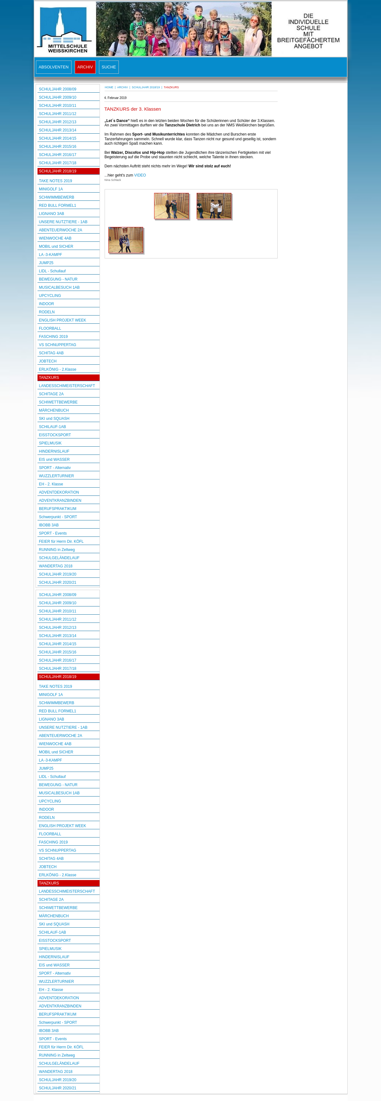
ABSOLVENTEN (54, 67)
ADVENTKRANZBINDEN (60, 500)
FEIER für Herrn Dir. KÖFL (61, 541)
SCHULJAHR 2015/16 (58, 146)
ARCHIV (85, 67)
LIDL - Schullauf (52, 271)
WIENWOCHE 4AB (55, 238)
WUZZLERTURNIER (56, 476)
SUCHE (109, 67)
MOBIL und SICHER (56, 246)
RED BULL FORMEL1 (57, 205)
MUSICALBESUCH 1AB (59, 287)
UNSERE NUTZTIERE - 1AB (63, 222)
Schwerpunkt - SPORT (58, 517)
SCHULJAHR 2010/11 (58, 105)
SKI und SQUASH (54, 418)
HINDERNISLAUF (54, 451)
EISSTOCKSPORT (55, 435)
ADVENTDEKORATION (59, 492)
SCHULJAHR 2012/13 (58, 122)
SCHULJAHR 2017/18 (58, 163)
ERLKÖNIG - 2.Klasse (58, 369)
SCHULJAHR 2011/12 (58, 114)
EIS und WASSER (54, 459)
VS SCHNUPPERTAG (57, 345)
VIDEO (140, 175)
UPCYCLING (50, 295)
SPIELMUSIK (50, 443)
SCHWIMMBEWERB (56, 197)
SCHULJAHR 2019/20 (58, 574)
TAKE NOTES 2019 (55, 181)
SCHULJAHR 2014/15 (58, 138)
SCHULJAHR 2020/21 (58, 582)
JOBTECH (48, 361)
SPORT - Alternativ (55, 468)
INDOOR (46, 304)
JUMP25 (46, 263)
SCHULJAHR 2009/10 (58, 97)
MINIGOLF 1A (51, 189)
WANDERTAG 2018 (55, 566)
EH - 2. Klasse (51, 484)
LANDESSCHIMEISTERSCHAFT (67, 386)
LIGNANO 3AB (51, 214)
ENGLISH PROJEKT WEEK (62, 320)
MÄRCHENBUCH (54, 410)
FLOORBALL (50, 328)
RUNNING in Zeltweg (57, 550)
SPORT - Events (53, 533)
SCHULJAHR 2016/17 (58, 155)
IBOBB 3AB (49, 525)
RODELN (47, 312)
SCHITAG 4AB (51, 353)
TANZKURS (49, 377)
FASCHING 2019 (53, 336)
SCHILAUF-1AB (52, 427)
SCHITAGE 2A (51, 394)
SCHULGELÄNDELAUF (59, 558)
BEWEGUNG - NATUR (58, 279)
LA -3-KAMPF (50, 254)
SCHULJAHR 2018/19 (58, 171)
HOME (109, 87)
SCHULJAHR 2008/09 (58, 89)
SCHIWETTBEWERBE (58, 402)
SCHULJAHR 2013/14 (58, 130)
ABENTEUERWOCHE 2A (60, 230)
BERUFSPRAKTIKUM (58, 509)
